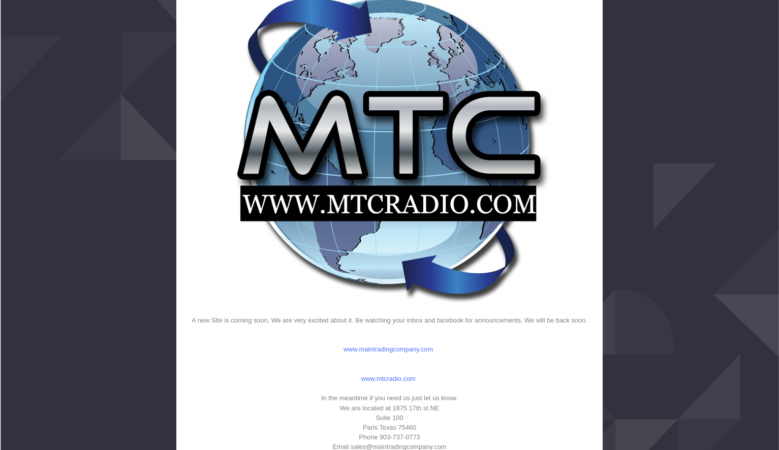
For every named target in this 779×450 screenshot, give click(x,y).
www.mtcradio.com (388, 378)
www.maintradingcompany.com (388, 349)
